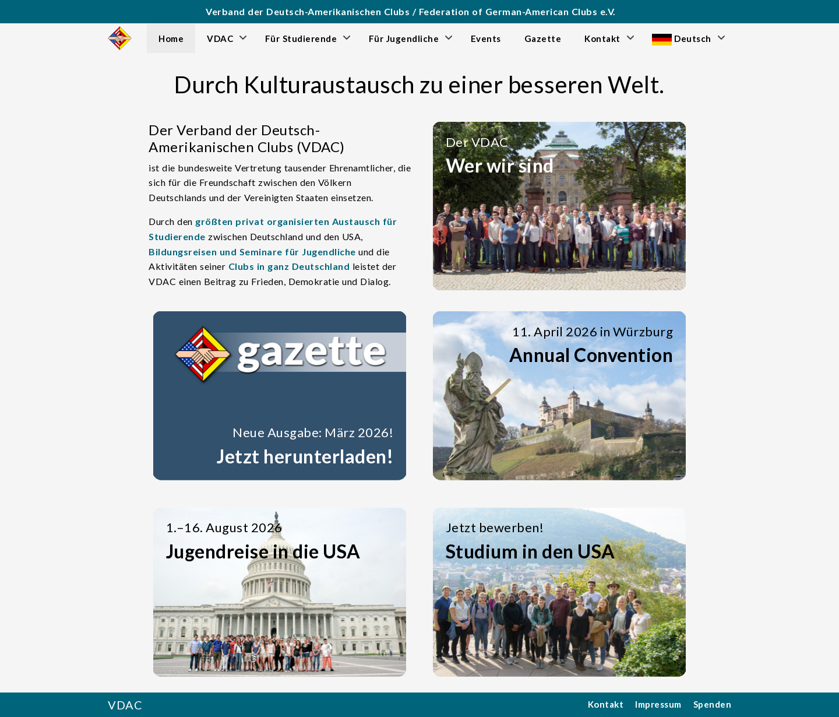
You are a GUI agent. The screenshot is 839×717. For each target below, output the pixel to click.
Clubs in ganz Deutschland (289, 266)
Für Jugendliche (404, 38)
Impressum (658, 704)
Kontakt (602, 38)
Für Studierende (301, 38)
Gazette (543, 38)
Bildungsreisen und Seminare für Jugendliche (252, 251)
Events (486, 38)
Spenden (712, 704)
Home (171, 38)
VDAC (220, 38)
